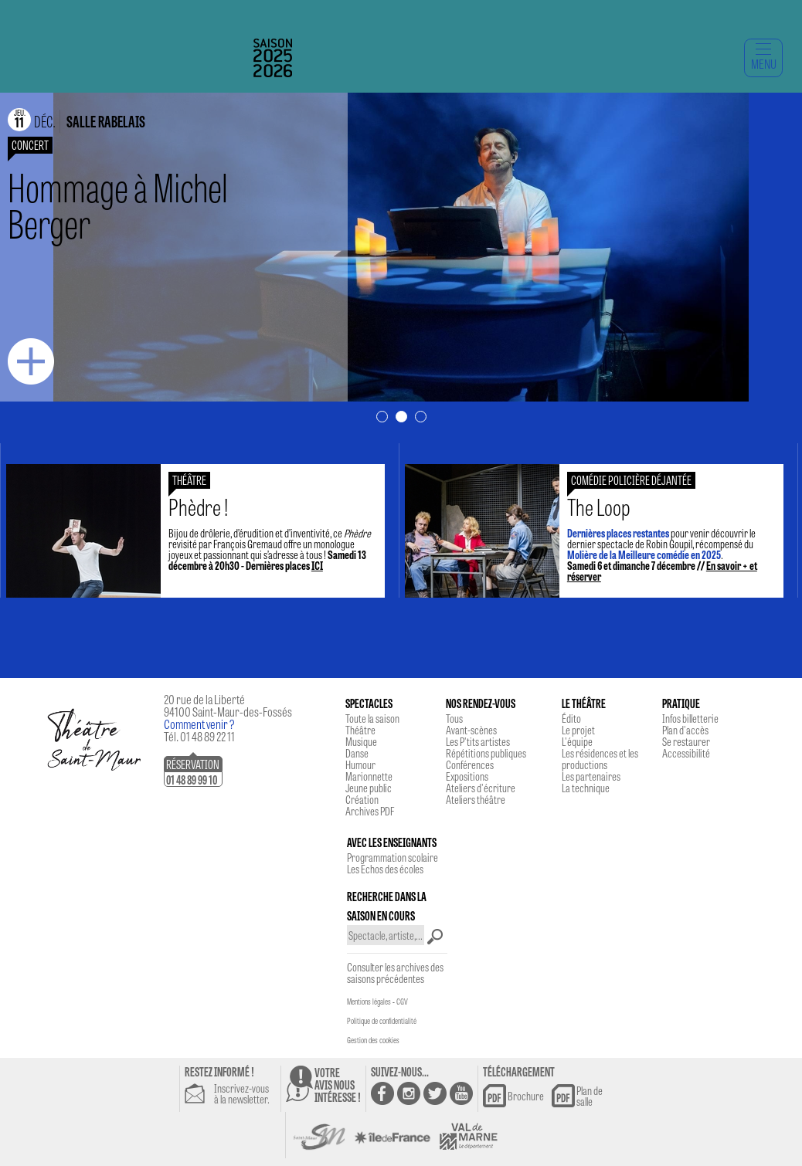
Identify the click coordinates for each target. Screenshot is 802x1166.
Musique (361, 741)
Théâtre (360, 729)
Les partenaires (591, 776)
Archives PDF (369, 811)
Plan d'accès (685, 729)
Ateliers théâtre (475, 799)
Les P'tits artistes (478, 741)
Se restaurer (686, 741)
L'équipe (577, 741)
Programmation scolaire (392, 857)
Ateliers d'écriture (480, 787)
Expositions (467, 776)
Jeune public (368, 787)
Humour (360, 764)
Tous (454, 718)
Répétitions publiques (486, 753)
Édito (571, 718)
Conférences (470, 764)
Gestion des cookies (373, 1040)
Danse (357, 753)
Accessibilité (686, 753)
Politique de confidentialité (381, 1020)
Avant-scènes (471, 729)
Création (362, 799)
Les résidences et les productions (600, 758)
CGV (402, 1001)
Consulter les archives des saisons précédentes (395, 972)
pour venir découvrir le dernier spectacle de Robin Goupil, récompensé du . (670, 538)
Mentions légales (369, 1001)
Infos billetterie (690, 718)
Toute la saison (372, 718)
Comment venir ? (199, 724)
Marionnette (369, 776)
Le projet (578, 729)
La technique (586, 787)
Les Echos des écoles (385, 868)
